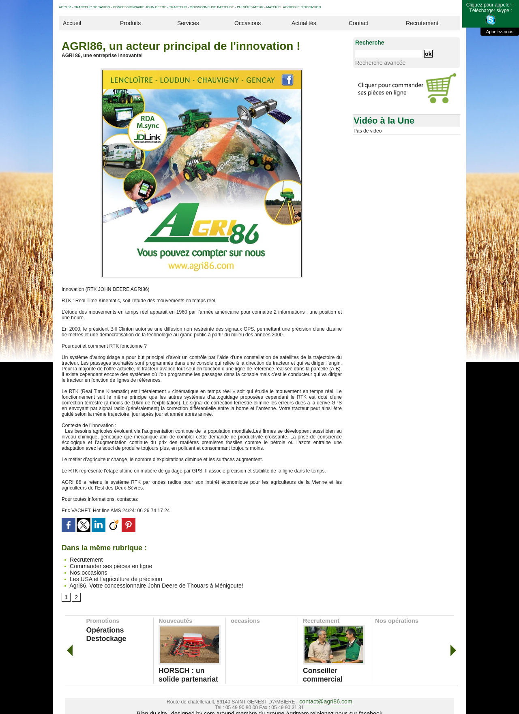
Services (188, 23)
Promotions (102, 617)
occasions (244, 617)
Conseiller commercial (329, 666)
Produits (130, 23)
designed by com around (211, 703)
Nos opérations (395, 617)
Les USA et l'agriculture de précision (105, 576)
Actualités (304, 23)
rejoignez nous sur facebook (333, 703)
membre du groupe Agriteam (270, 703)
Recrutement (422, 23)
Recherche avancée (375, 62)
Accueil (72, 23)
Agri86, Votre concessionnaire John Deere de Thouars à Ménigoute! (139, 582)
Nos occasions (81, 570)
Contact (358, 23)
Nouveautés (175, 617)
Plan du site (168, 703)
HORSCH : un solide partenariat (182, 668)
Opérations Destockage (113, 625)
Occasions (247, 23)
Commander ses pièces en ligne (100, 565)
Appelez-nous (499, 31)
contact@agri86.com (325, 692)
